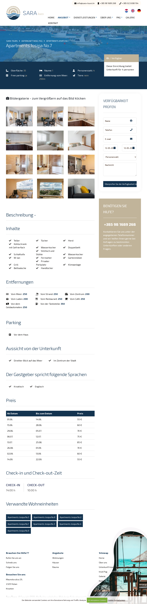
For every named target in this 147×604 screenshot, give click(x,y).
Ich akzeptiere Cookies (97, 600)
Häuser (55, 562)
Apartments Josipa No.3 (44, 524)
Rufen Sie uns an (13, 558)
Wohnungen (58, 558)
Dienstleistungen (84, 17)
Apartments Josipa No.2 (70, 517)
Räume (55, 567)
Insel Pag (103, 571)
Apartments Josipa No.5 (18, 517)
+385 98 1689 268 (107, 3)
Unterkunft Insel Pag (108, 567)
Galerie (130, 17)
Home (51, 17)
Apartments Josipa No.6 (18, 530)
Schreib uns (11, 562)
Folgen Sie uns (12, 567)
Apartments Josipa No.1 (18, 524)
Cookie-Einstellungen (116, 600)
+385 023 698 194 (128, 3)
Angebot (63, 17)
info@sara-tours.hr (84, 3)
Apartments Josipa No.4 (70, 524)
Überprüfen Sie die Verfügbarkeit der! (121, 184)
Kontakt (53, 23)
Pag (118, 17)
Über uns (105, 17)
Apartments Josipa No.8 (44, 517)
